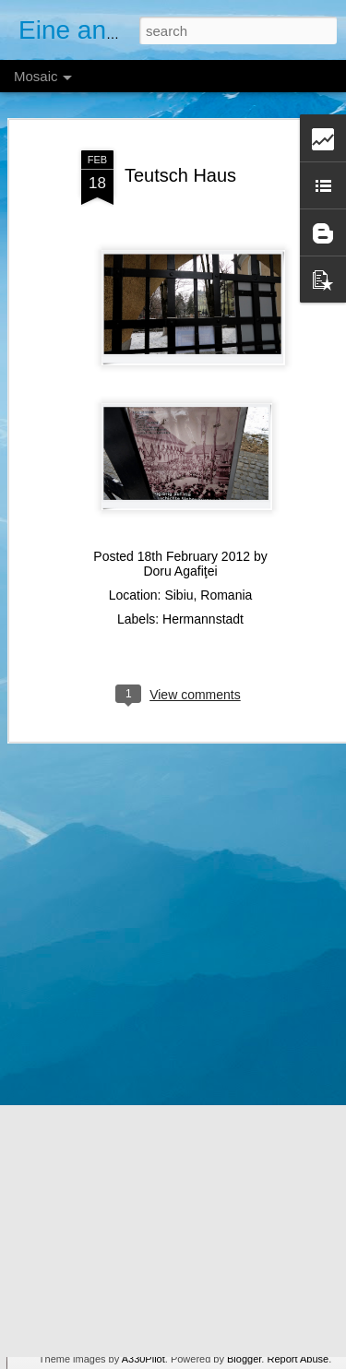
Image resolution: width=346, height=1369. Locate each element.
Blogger (244, 1358)
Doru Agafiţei (180, 555)
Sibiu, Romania (208, 579)
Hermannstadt (203, 603)
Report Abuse (297, 1358)
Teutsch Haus (180, 159)
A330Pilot (143, 1358)
